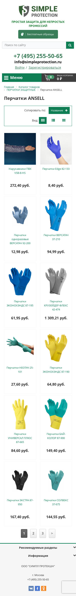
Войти (20, 67)
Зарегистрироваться (45, 67)
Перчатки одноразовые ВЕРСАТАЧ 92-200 (20, 239)
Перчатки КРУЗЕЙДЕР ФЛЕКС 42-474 (56, 305)
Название (59, 110)
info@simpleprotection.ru (38, 62)
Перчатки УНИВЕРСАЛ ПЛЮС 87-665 (20, 438)
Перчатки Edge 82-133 (56, 169)
